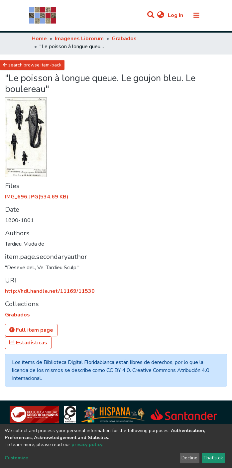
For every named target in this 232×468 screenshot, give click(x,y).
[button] (161, 15)
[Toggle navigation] (196, 15)
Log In (176, 15)
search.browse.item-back (32, 65)
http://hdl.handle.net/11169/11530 (50, 291)
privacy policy (86, 444)
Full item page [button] (31, 330)
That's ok (213, 458)
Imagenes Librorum (79, 38)
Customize (16, 458)
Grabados (124, 38)
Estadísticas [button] (28, 342)
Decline (189, 458)
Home (39, 38)
